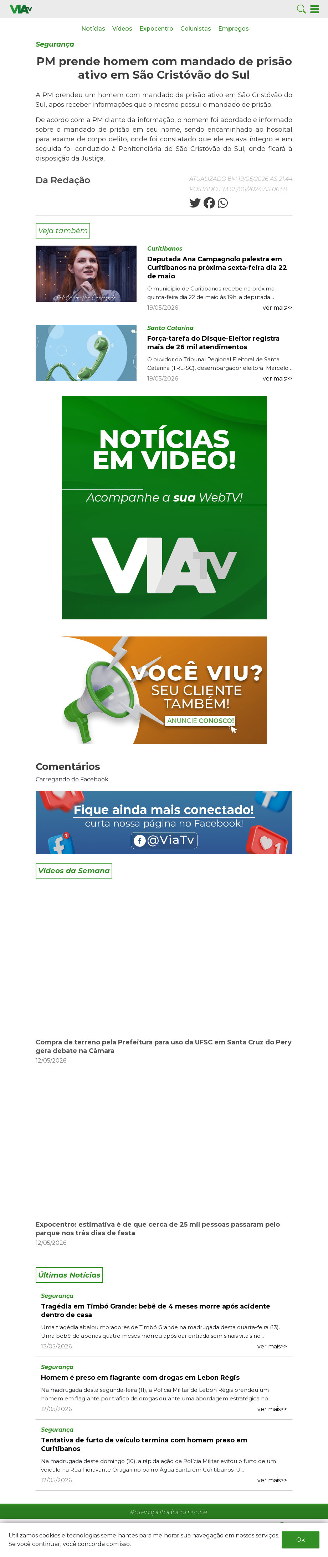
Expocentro (156, 28)
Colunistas (195, 28)
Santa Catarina (170, 328)
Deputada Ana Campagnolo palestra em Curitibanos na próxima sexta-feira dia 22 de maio (217, 267)
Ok (300, 1539)
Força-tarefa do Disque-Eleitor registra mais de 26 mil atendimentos (213, 343)
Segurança (55, 44)
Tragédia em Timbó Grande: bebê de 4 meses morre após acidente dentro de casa (155, 1310)
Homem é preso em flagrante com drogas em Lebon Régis (140, 1378)
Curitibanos (165, 248)
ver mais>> (277, 307)
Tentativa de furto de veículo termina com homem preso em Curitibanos (144, 1444)
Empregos (233, 28)
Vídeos (122, 28)
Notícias (93, 28)
